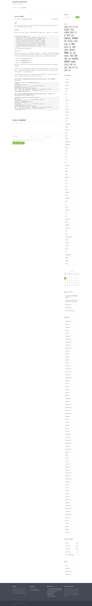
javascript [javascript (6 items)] (66, 47)
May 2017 (67, 458)
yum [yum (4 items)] (69, 70)
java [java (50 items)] (73, 44)
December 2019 (68, 368)
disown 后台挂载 (19, 16)
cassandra (67, 100)
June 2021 (67, 330)
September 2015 (68, 514)
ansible (66, 88)
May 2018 (67, 425)
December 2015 (68, 505)
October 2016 (68, 475)
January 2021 (67, 336)
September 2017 (68, 449)
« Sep (65, 287)
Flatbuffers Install (68, 307)
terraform (67, 245)
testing (66, 248)
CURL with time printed (69, 310)
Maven (66, 189)
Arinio (26, 604)
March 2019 (67, 395)
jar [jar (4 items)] (69, 44)
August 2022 (67, 327)
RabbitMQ (67, 225)
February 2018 (68, 434)
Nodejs (66, 207)
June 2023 (67, 324)
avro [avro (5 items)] (70, 26)
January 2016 (67, 502)
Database (67, 109)
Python (66, 222)
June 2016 (67, 487)
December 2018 (68, 404)
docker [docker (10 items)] (71, 32)
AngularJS (67, 85)
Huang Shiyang (20, 2)
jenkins (66, 171)
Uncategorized (68, 254)
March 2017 (67, 464)
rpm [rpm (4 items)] (75, 64)
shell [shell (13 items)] (70, 67)
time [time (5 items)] (76, 67)
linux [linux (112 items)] (66, 53)
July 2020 (67, 353)
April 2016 (67, 493)
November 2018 (68, 407)
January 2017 (67, 469)
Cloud (66, 106)
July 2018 (67, 419)
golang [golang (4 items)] (72, 35)
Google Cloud (67, 141)
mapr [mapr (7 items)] (74, 52)
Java (66, 162)
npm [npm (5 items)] (69, 58)
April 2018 (67, 428)
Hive (66, 156)
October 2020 (68, 345)
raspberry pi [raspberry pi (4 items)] (66, 64)
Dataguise (67, 112)
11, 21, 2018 (17, 19)
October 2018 (68, 410)
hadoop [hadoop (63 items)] (75, 38)
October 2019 (68, 374)
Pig (65, 216)
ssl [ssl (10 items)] (73, 67)
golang (66, 138)
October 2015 (68, 511)
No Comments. (55, 19)
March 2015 (67, 532)
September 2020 (68, 348)
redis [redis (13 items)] (71, 64)
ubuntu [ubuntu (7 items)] (66, 70)
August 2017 (67, 452)
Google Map (67, 144)
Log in (66, 565)
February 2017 (68, 467)
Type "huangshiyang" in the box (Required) (21, 139)
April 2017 (67, 461)
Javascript (67, 165)
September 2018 (68, 413)
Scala (66, 233)
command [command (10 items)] (67, 32)
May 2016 (67, 490)
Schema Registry (68, 236)
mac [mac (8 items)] (71, 52)
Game (66, 132)
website (66, 257)
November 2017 (68, 443)
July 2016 (67, 484)
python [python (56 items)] (67, 61)
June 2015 (67, 523)
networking (67, 198)
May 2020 (67, 359)
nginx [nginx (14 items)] (76, 55)
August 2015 (67, 517)
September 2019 (68, 377)
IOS (66, 159)
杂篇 (66, 263)
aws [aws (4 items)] (73, 26)
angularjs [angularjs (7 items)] (66, 26)
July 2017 (67, 455)
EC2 (66, 120)
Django (66, 115)
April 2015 (67, 529)
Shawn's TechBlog (18, 3)
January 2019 (67, 401)
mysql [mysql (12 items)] (71, 55)
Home (14, 7)
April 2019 (67, 392)
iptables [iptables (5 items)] (66, 44)
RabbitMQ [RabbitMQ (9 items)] (73, 61)
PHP (66, 213)
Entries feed (67, 568)
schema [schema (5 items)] (66, 67)
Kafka (66, 174)
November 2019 (68, 371)
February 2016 (68, 499)
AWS (66, 94)
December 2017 (68, 440)
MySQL (66, 195)
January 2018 (67, 437)
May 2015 (67, 526)
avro (66, 91)
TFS (66, 251)
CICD (66, 103)
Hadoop (66, 147)
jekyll (66, 168)
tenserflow (67, 242)
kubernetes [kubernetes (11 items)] (72, 49)
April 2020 (67, 362)
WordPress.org (68, 574)
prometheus (67, 219)
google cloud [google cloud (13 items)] (68, 38)
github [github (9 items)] (68, 35)
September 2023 (68, 321)
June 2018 (67, 422)
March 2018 (67, 431)
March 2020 (67, 365)
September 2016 (68, 478)
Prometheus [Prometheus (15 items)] (75, 58)
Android (66, 82)
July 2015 (67, 520)
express (66, 126)
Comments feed (68, 571)
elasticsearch (67, 123)
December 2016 (68, 472)
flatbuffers (67, 129)
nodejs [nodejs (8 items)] (66, 58)
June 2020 (67, 356)
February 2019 (68, 398)
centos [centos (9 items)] (72, 29)
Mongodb (67, 192)
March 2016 (67, 496)
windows (67, 260)
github (66, 135)
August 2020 (67, 351)
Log (66, 183)
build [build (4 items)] (76, 26)
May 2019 (67, 389)
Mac (66, 186)
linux (18, 7)
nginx (66, 201)
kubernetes (67, 177)
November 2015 (68, 508)
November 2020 (68, 342)
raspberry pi (67, 228)
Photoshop (67, 210)
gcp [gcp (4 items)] (75, 32)
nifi (65, 204)
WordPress (19, 604)
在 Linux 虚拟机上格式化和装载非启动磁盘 (55, 588)
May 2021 (67, 333)
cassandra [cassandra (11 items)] (67, 29)
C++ (66, 97)
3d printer (67, 79)
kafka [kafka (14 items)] (74, 47)
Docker (66, 117)
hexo (66, 153)
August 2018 (67, 416)
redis (66, 231)
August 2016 (67, 481)
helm (66, 150)
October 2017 (68, 446)
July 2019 (67, 383)
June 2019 (67, 386)
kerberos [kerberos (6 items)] (66, 49)
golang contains (68, 304)
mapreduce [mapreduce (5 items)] (66, 55)
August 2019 (67, 380)
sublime (66, 239)
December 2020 (68, 339)
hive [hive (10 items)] (65, 41)
